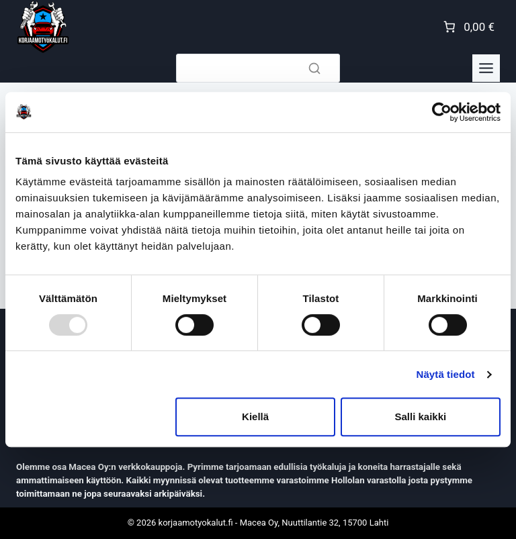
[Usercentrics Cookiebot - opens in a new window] (442, 112)
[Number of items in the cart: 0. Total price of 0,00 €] (467, 27)
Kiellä (255, 416)
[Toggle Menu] (486, 68)
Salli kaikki (421, 416)
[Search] (258, 68)
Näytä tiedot (446, 374)
